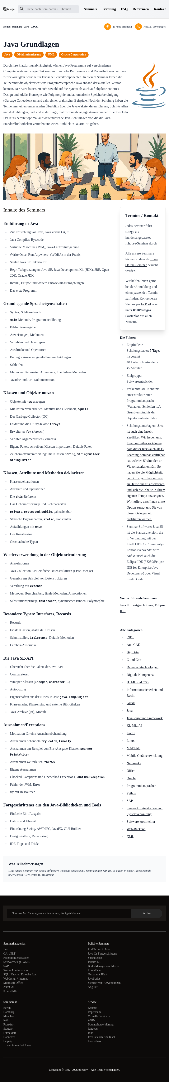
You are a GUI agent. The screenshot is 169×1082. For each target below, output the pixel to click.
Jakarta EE (94, 962)
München (8, 1016)
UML (51, 54)
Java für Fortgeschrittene (136, 605)
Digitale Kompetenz (140, 674)
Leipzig (7, 1041)
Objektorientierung (29, 54)
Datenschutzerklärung (101, 1024)
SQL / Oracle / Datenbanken (20, 974)
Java (26, 26)
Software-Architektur (141, 821)
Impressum (94, 1012)
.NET (130, 637)
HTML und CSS (138, 682)
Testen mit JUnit (97, 974)
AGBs (91, 1020)
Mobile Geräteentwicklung (145, 755)
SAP (130, 800)
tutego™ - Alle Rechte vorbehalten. (99, 1069)
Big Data (133, 652)
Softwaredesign (12, 962)
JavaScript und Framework (145, 718)
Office (131, 770)
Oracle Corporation (73, 54)
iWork (131, 703)
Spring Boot (95, 957)
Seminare (91, 9)
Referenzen (141, 9)
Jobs (90, 1032)
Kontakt (160, 9)
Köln (6, 1020)
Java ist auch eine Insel (101, 1037)
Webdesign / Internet (15, 978)
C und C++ (134, 659)
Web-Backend (136, 829)
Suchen (146, 913)
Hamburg (8, 1012)
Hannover (9, 1037)
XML (130, 836)
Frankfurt (8, 1024)
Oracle (131, 778)
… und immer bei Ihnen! (17, 1045)
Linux (131, 740)
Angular (93, 987)
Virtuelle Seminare (99, 1016)
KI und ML (10, 991)
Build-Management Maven (103, 966)
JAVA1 (34, 26)
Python (131, 793)
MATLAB (133, 748)
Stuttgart (8, 1028)
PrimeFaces (95, 970)
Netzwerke (134, 763)
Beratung (109, 9)
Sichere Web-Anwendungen (104, 982)
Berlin (7, 1007)
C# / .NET (9, 953)
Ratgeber (93, 1028)
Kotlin (131, 733)
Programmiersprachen (141, 785)
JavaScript (94, 978)
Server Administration (16, 970)
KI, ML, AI (134, 725)
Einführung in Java (99, 949)
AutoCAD (133, 644)
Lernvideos (94, 1041)
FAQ (124, 9)
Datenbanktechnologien (142, 667)
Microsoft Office (13, 982)
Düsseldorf (9, 1032)
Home (6, 26)
